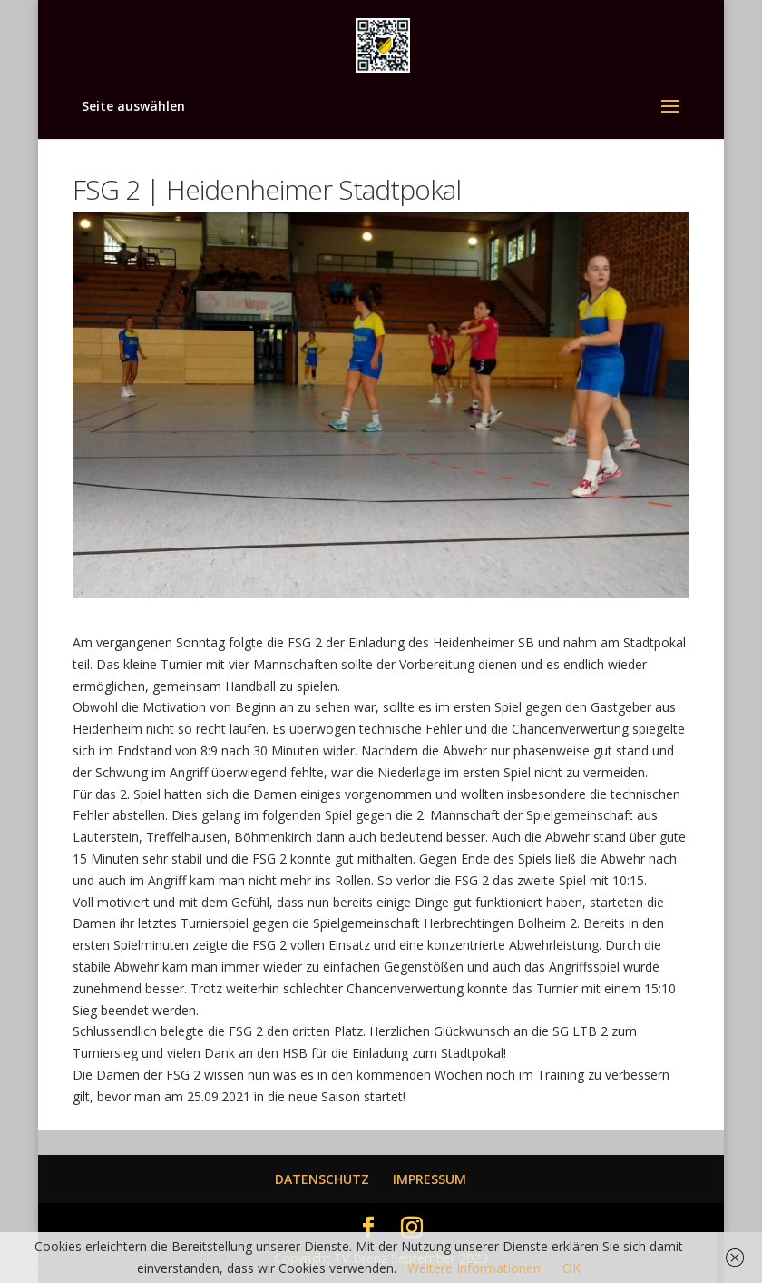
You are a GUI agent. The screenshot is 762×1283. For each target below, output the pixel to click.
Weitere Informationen (474, 1268)
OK (571, 1268)
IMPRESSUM (429, 1179)
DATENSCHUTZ (322, 1179)
